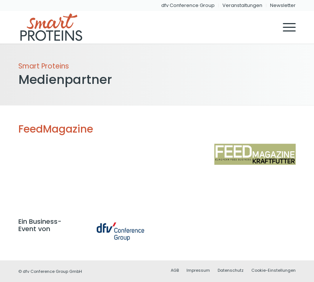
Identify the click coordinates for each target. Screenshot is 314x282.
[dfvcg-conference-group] (120, 231)
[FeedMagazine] (255, 154)
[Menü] (286, 27)
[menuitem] (188, 5)
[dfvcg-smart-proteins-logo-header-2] (54, 27)
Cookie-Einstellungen (273, 270)
